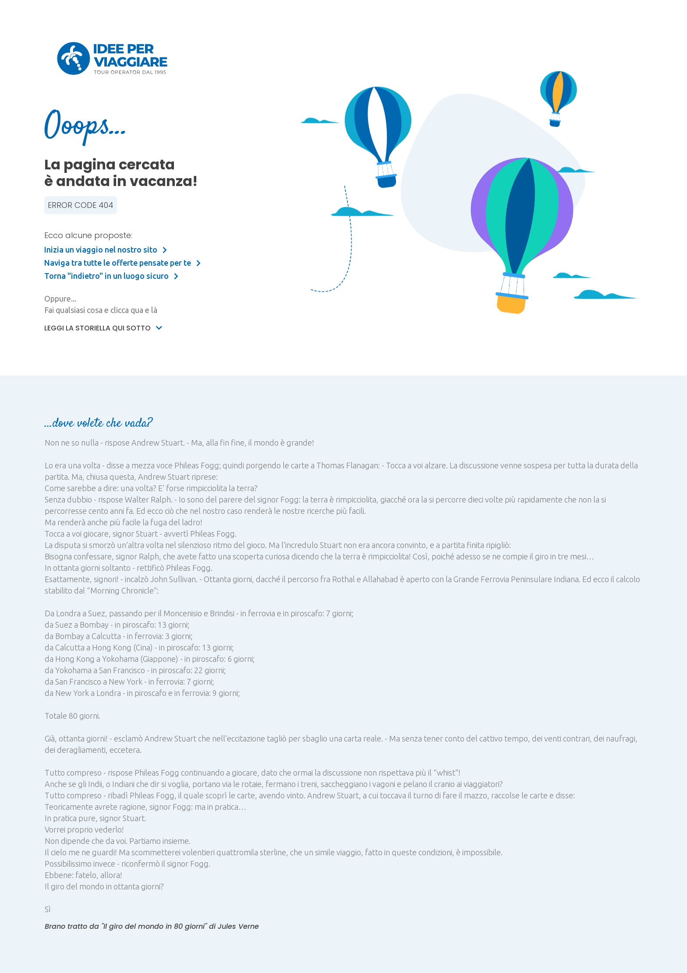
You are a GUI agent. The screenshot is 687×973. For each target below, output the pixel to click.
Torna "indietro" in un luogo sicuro (111, 275)
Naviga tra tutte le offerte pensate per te (122, 262)
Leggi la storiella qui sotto (103, 328)
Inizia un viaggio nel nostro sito (105, 249)
